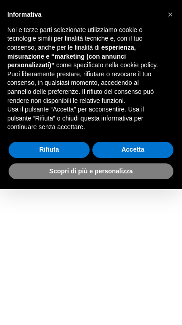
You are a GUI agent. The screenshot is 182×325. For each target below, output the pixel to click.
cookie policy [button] (138, 65)
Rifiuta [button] (49, 149)
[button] (170, 14)
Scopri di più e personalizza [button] (91, 171)
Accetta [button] (132, 149)
